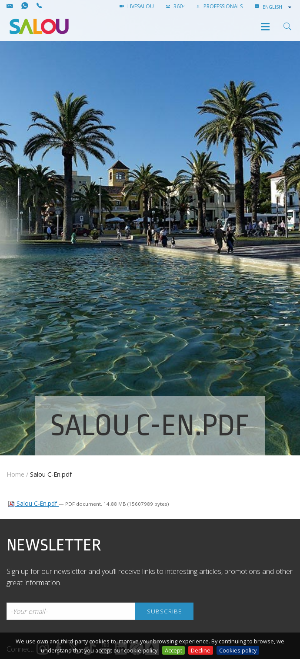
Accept (173, 650)
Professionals (220, 6)
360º (175, 6)
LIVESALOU (137, 6)
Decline (200, 650)
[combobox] (278, 7)
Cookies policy (238, 650)
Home (15, 474)
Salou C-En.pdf (33, 503)
